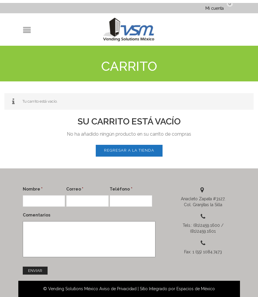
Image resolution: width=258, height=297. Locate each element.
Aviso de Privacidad (118, 288)
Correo (75, 189)
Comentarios (36, 215)
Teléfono (121, 189)
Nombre (33, 189)
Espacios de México (195, 288)
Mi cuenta (214, 8)
